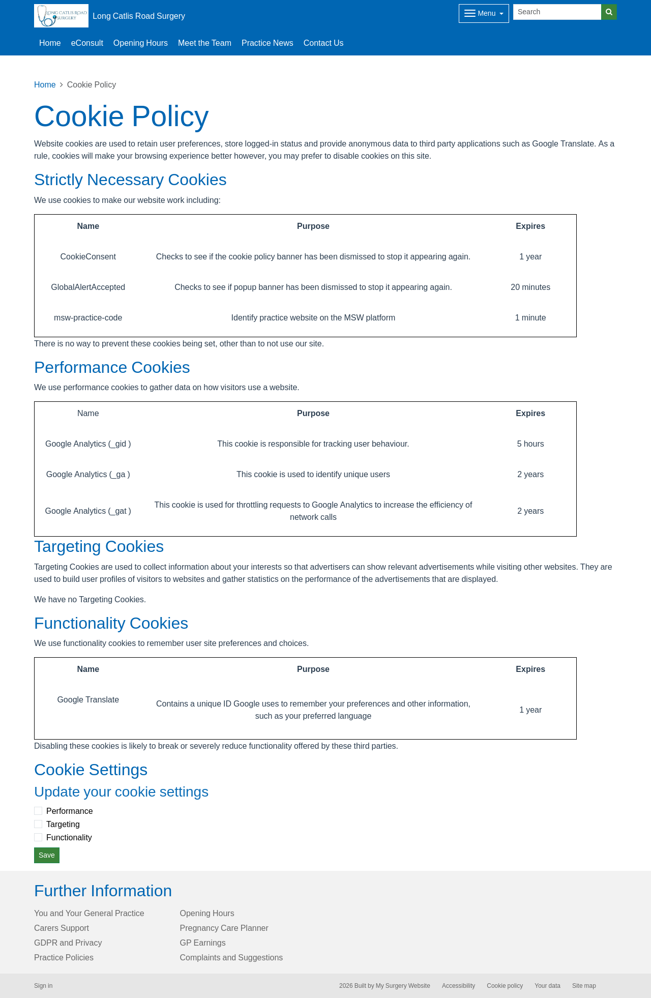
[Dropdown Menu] (484, 13)
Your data (547, 986)
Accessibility (458, 986)
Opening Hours (140, 43)
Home (50, 43)
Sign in (43, 986)
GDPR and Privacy (68, 942)
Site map (584, 986)
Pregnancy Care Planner (224, 928)
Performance (69, 811)
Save (47, 855)
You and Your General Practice (89, 913)
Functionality (69, 837)
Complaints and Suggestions (231, 957)
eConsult (87, 43)
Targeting (63, 824)
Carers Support (61, 928)
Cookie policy (505, 986)
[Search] (557, 12)
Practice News (267, 43)
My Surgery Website (403, 986)
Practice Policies (64, 957)
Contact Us (324, 43)
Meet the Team (204, 43)
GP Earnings (203, 942)
